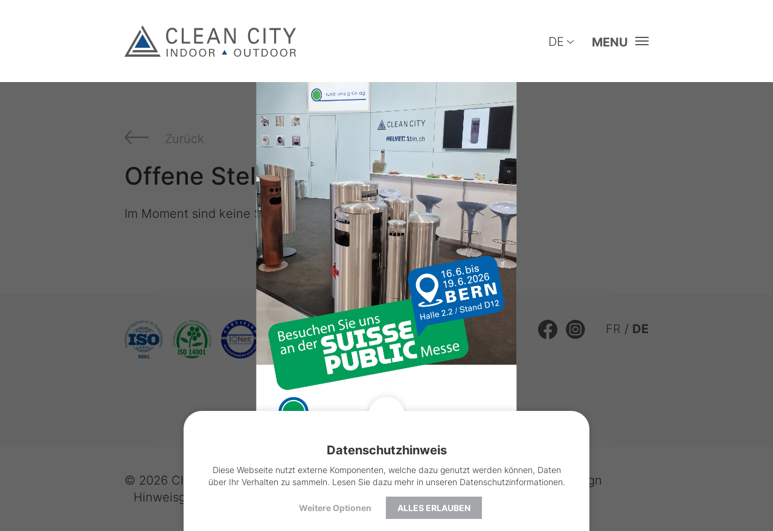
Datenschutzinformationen (511, 482)
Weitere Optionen (335, 507)
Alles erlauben (433, 507)
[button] (617, 41)
